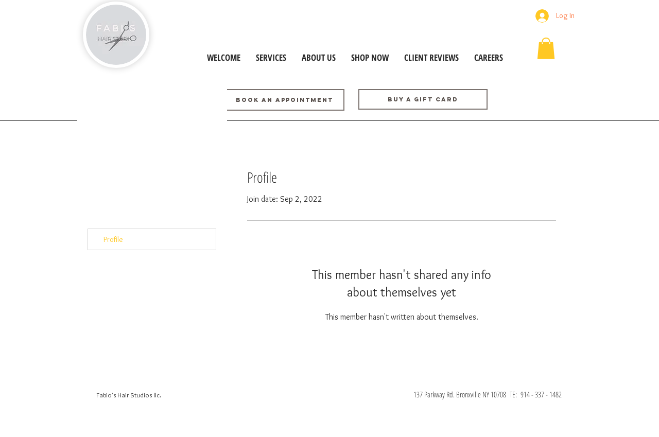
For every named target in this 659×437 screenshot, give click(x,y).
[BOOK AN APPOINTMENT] (284, 100)
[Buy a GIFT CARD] (423, 99)
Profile (113, 239)
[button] (546, 48)
